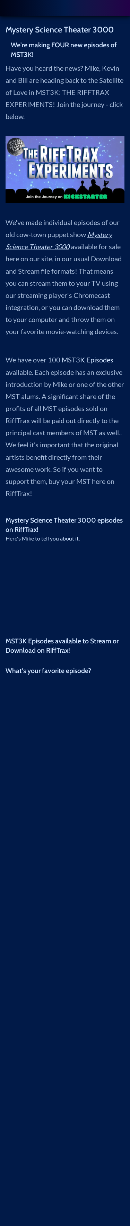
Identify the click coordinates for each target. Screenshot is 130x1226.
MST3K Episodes (87, 360)
